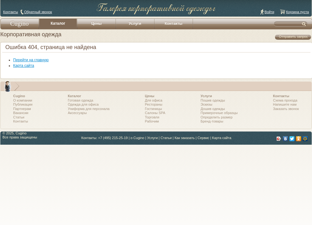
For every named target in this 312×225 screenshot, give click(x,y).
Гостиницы (153, 109)
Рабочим (152, 121)
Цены (96, 23)
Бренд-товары (211, 121)
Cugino (19, 23)
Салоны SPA (155, 113)
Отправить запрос (293, 36)
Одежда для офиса (83, 104)
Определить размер (216, 117)
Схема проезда (285, 100)
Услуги (135, 23)
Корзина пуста (297, 12)
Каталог (58, 23)
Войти (269, 12)
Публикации (23, 104)
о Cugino (137, 138)
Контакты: (89, 138)
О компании (22, 100)
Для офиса (153, 100)
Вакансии (21, 113)
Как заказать (184, 138)
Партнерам (22, 109)
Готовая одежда (80, 100)
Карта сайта (23, 65)
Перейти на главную (31, 60)
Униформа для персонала (88, 109)
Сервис (203, 138)
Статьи (18, 117)
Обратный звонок (38, 12)
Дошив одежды (212, 109)
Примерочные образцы (219, 113)
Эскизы (206, 104)
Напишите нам (285, 104)
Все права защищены (20, 137)
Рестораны (153, 104)
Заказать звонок (286, 109)
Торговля (152, 117)
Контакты (10, 12)
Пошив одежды (212, 100)
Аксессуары (77, 113)
